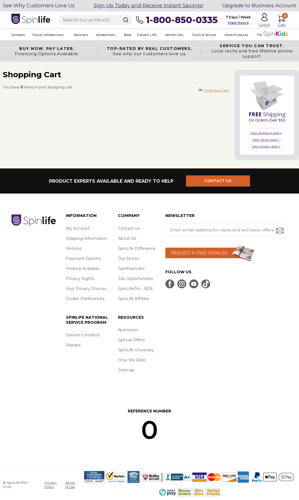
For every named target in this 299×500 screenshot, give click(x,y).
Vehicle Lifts (174, 35)
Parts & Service (204, 35)
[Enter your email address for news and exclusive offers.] (226, 230)
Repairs (73, 344)
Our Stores (128, 258)
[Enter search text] (95, 20)
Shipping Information (86, 238)
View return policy (265, 140)
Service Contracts (83, 334)
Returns (74, 248)
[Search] (125, 19)
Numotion (128, 329)
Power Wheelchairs (48, 35)
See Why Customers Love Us (39, 6)
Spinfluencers (131, 268)
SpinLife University (136, 349)
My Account (78, 228)
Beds (127, 35)
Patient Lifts (147, 35)
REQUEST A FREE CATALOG (199, 252)
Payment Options (83, 258)
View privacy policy (266, 146)
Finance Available (82, 268)
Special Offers (131, 339)
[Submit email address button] (280, 231)
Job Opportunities (135, 278)
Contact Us (129, 228)
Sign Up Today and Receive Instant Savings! (148, 6)
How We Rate (132, 360)
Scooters (18, 35)
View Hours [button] (238, 23)
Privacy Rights (80, 278)
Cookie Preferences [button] (85, 298)
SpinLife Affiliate (134, 298)
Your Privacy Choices (86, 288)
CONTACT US (218, 180)
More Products (236, 35)
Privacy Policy (51, 484)
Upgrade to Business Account (259, 6)
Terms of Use (70, 484)
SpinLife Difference (136, 248)
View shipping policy (265, 133)
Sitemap (126, 370)
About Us (127, 238)
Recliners (81, 35)
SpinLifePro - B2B (135, 288)
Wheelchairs (105, 35)
